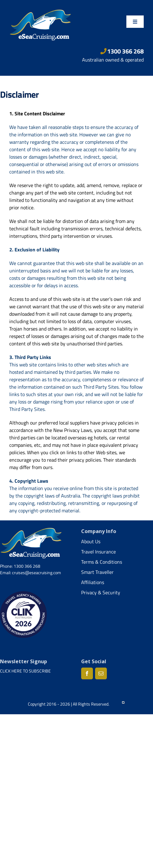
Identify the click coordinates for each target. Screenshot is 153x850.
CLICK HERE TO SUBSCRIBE (25, 671)
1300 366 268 (122, 51)
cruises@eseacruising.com (36, 572)
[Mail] (101, 673)
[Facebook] (87, 673)
